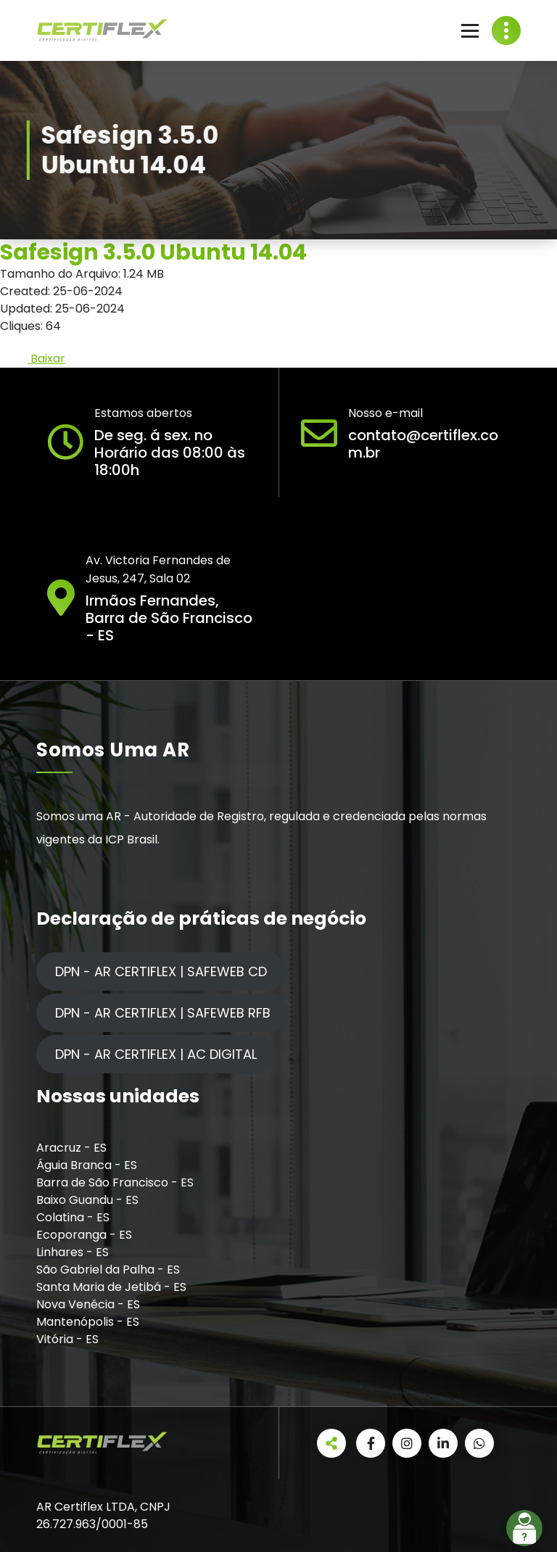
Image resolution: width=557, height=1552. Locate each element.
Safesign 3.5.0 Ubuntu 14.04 (153, 252)
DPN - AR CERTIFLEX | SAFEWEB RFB (163, 1013)
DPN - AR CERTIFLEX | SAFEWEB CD (161, 971)
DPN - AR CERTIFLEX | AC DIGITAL (156, 1054)
